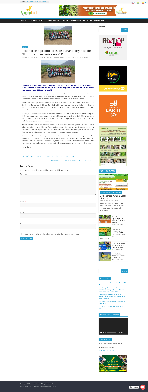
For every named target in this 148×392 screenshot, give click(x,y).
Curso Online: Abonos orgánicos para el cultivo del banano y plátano (119, 219)
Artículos (33, 21)
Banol (69, 57)
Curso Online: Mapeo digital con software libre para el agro (118, 245)
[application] (113, 326)
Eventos (66, 21)
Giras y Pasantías (54, 21)
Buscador (102, 27)
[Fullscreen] (125, 333)
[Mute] (122, 333)
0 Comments (48, 57)
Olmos (81, 57)
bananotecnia (39, 57)
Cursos (41, 21)
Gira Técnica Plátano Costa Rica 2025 (113, 197)
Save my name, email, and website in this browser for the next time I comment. (51, 234)
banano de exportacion (61, 57)
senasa (86, 57)
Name (23, 201)
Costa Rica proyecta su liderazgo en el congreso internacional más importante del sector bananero (112, 297)
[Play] (101, 333)
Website (23, 223)
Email (22, 212)
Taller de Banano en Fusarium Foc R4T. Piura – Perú (73, 161)
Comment (24, 174)
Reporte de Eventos (78, 21)
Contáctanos (99, 21)
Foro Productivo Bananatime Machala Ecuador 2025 (118, 256)
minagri (77, 57)
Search (124, 30)
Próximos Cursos (116, 192)
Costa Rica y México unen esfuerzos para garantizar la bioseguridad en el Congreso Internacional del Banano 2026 (112, 290)
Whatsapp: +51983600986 (107, 351)
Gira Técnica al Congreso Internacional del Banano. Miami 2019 (47, 156)
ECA (73, 57)
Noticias (24, 21)
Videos (89, 21)
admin (112, 200)
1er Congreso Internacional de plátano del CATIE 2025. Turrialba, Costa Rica (119, 232)
